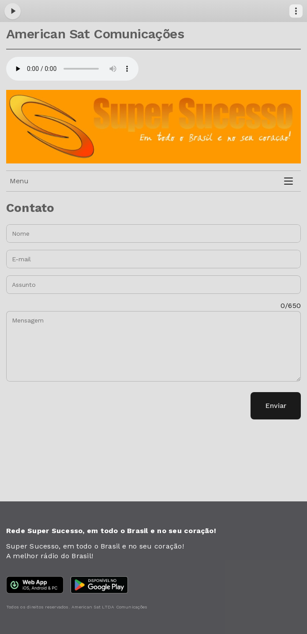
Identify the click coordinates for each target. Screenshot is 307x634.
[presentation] (73, 406)
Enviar (275, 405)
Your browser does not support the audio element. (72, 69)
